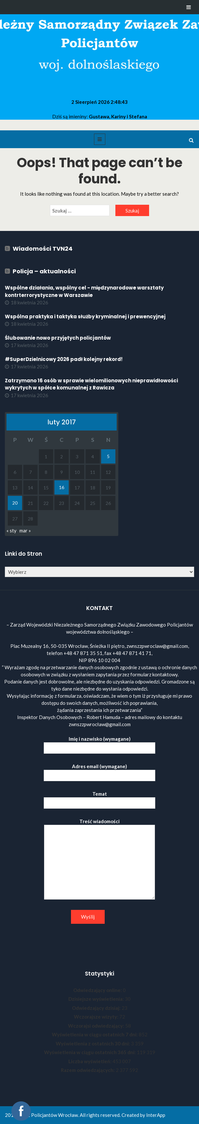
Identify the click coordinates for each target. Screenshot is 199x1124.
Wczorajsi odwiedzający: (96, 1026)
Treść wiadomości (99, 859)
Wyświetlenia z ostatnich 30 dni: (93, 1043)
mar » (25, 530)
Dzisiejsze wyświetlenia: (96, 999)
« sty (11, 530)
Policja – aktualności (44, 271)
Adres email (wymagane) (99, 771)
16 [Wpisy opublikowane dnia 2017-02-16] (61, 487)
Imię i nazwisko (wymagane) (99, 743)
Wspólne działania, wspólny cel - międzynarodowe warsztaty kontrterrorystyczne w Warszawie (84, 291)
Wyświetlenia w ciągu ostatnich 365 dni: (90, 1052)
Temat (99, 798)
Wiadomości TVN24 (43, 249)
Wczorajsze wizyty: (96, 1017)
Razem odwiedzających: (88, 1070)
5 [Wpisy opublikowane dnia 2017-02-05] (108, 456)
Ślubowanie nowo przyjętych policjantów (58, 337)
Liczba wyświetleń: (90, 1061)
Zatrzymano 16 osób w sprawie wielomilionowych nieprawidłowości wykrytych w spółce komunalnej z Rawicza (91, 384)
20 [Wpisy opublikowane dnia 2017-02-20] (15, 503)
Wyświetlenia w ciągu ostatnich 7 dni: (95, 1034)
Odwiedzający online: (98, 990)
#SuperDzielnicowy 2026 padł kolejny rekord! (64, 359)
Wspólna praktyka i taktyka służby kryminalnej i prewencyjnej (85, 316)
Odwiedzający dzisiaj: (97, 1008)
